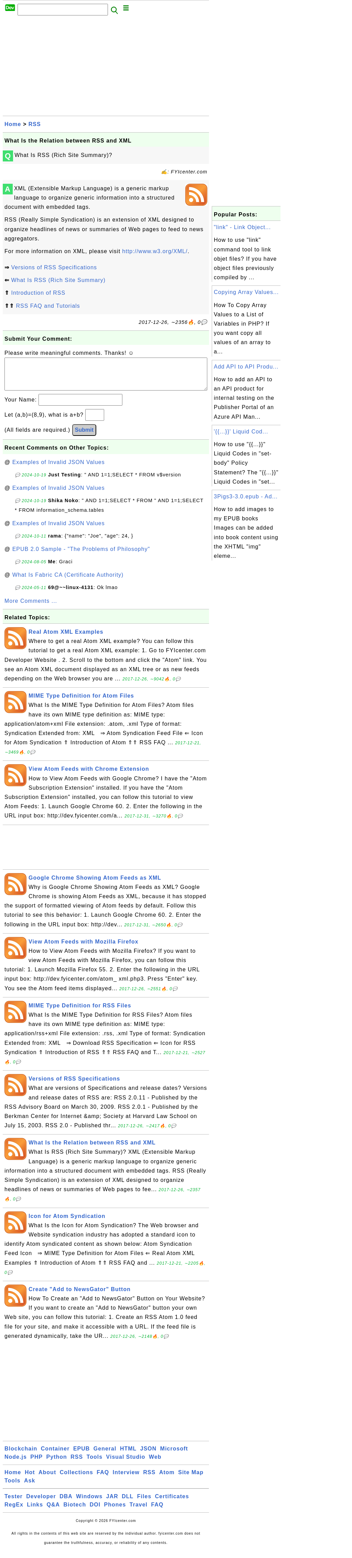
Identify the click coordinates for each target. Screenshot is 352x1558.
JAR (112, 1503)
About (47, 1479)
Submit (84, 437)
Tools (94, 1464)
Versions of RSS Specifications (54, 267)
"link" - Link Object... (242, 227)
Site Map (191, 1479)
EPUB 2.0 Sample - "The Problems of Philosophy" (81, 556)
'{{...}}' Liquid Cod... (241, 431)
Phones (115, 1511)
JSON (148, 1455)
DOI (95, 1511)
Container (55, 1455)
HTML (128, 1455)
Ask (29, 1487)
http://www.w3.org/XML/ (155, 251)
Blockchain (20, 1455)
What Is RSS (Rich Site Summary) (58, 280)
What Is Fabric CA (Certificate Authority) (68, 582)
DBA (66, 1503)
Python (56, 1464)
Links (35, 1511)
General (105, 1455)
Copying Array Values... (246, 292)
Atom (167, 1479)
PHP (36, 1464)
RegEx (13, 1511)
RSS (35, 124)
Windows (89, 1503)
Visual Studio (125, 1464)
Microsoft (174, 1455)
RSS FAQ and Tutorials (48, 306)
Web (155, 1464)
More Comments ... (30, 608)
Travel (138, 1511)
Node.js (15, 1464)
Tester (13, 1503)
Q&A (53, 1511)
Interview (126, 1479)
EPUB (81, 1455)
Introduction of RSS (38, 293)
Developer (41, 1503)
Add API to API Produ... (246, 367)
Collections (76, 1479)
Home (12, 124)
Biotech (75, 1511)
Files (144, 1503)
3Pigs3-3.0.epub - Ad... (246, 496)
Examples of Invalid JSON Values (58, 469)
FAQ (103, 1479)
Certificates (172, 1503)
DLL (127, 1503)
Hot (30, 1479)
